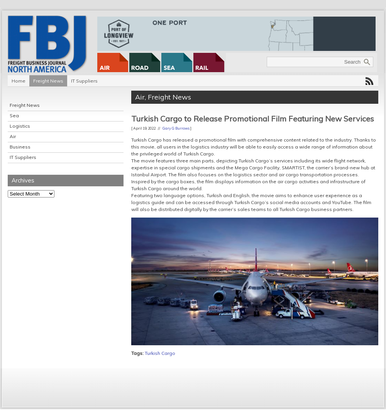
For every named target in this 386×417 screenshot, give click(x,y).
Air (13, 136)
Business (20, 147)
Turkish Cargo (160, 353)
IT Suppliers (84, 81)
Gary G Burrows (176, 128)
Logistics (20, 126)
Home (18, 81)
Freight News (48, 81)
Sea (14, 115)
